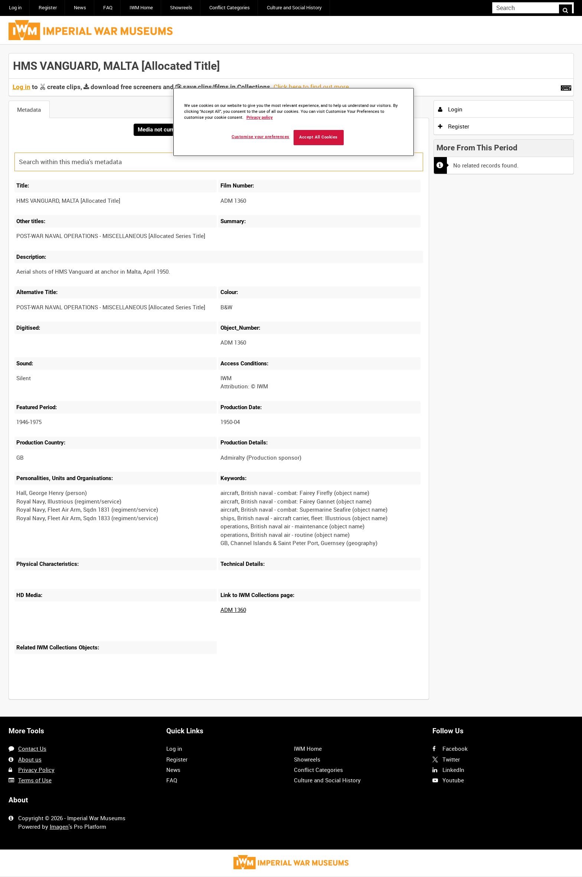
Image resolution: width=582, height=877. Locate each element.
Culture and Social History (294, 7)
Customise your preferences (261, 136)
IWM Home (141, 7)
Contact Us (32, 749)
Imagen (59, 826)
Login (450, 109)
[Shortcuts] (566, 86)
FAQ (107, 7)
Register (48, 7)
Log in (15, 7)
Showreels (181, 7)
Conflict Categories (229, 7)
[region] (293, 122)
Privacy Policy (36, 769)
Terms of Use (35, 780)
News (80, 7)
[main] (291, 381)
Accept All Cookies (318, 137)
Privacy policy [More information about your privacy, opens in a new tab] (259, 117)
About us (30, 759)
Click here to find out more (311, 87)
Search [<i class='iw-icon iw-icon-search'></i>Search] (569, 7)
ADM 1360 (233, 610)
